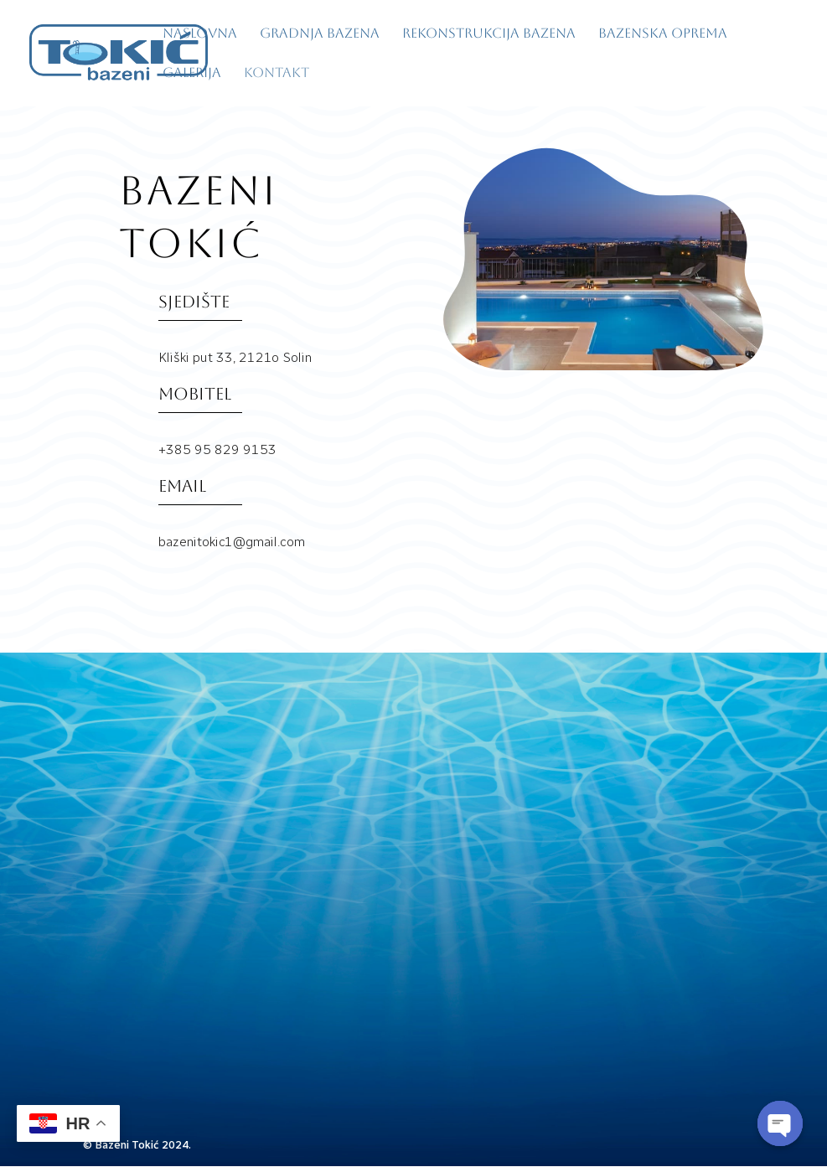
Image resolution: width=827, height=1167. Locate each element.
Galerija (192, 73)
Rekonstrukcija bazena (489, 34)
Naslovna (200, 34)
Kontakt (276, 73)
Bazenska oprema (662, 34)
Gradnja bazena (320, 34)
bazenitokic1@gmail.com (181, 1039)
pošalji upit (634, 1036)
